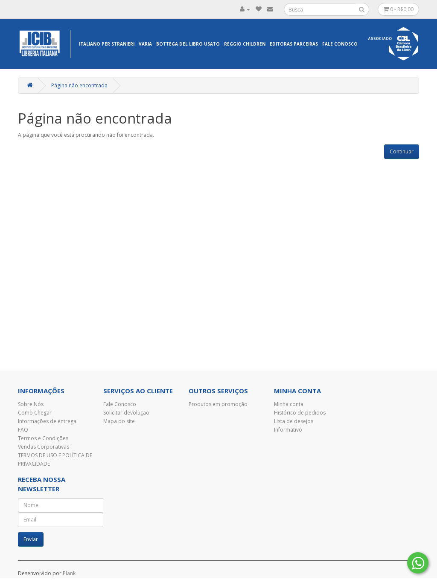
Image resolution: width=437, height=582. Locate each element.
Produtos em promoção (218, 404)
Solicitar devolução (126, 412)
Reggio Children (244, 44)
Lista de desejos (293, 421)
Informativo (288, 429)
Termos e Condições (43, 438)
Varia (145, 44)
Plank (69, 573)
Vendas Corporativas (43, 446)
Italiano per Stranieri (106, 44)
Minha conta (288, 404)
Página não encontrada (79, 85)
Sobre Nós (31, 404)
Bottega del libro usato (188, 44)
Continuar (402, 151)
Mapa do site (119, 421)
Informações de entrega (47, 421)
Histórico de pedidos (300, 412)
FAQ (23, 429)
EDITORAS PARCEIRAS (294, 44)
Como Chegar (35, 412)
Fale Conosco (340, 44)
